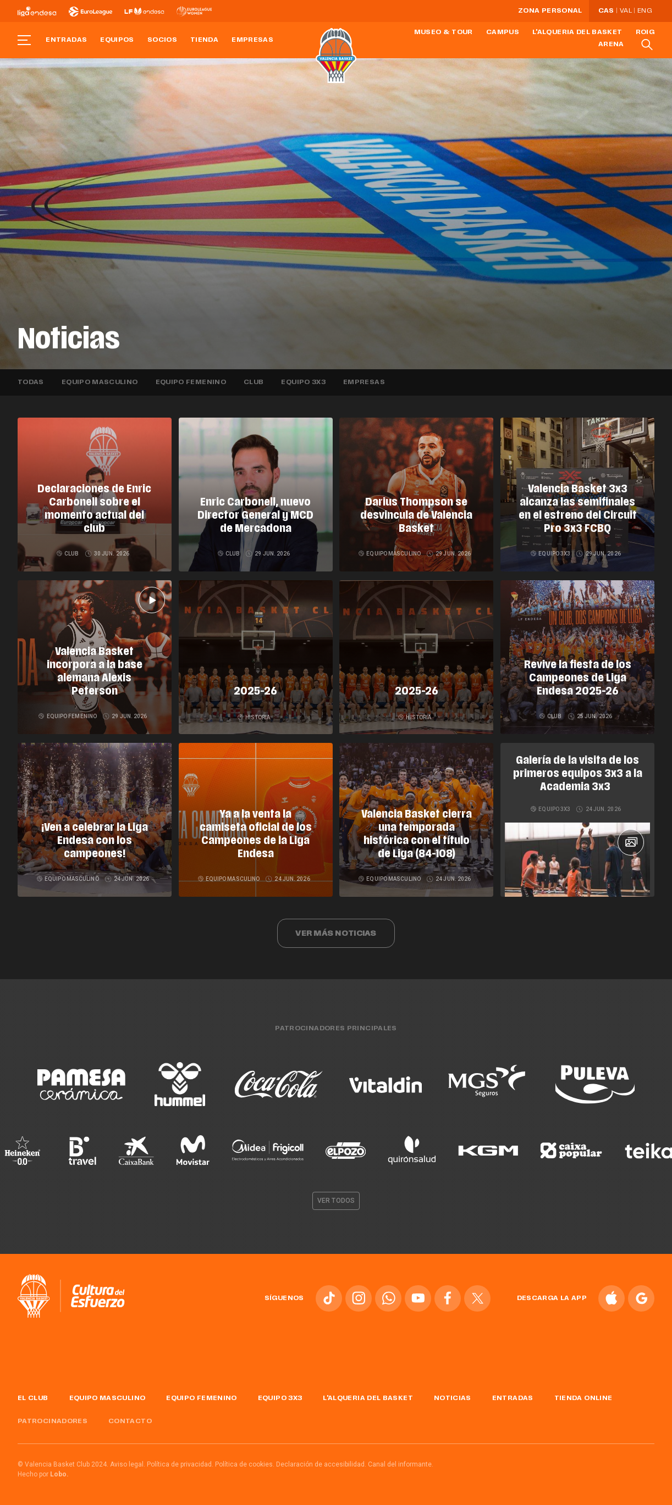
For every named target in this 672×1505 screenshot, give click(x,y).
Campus (502, 32)
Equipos (117, 40)
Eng (644, 11)
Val (626, 11)
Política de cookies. (244, 1464)
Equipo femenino (191, 382)
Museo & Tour (443, 32)
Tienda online (583, 1398)
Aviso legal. (127, 1464)
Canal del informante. (400, 1464)
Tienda (204, 40)
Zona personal (550, 11)
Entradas (66, 40)
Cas (606, 11)
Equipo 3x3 (303, 382)
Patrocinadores (52, 1421)
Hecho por (43, 1474)
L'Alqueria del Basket (577, 32)
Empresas (252, 40)
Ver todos (336, 1200)
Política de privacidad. (180, 1464)
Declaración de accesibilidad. (321, 1464)
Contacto (130, 1421)
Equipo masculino (100, 382)
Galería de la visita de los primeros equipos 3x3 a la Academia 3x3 (577, 774)
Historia (254, 717)
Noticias (452, 1398)
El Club (33, 1398)
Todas (31, 382)
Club (253, 382)
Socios (162, 40)
